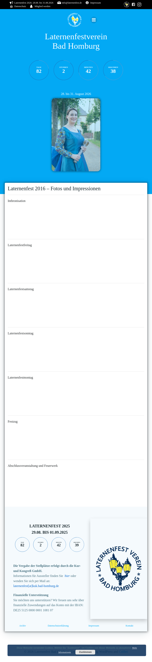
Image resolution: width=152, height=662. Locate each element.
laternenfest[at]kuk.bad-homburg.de (36, 586)
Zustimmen (85, 652)
